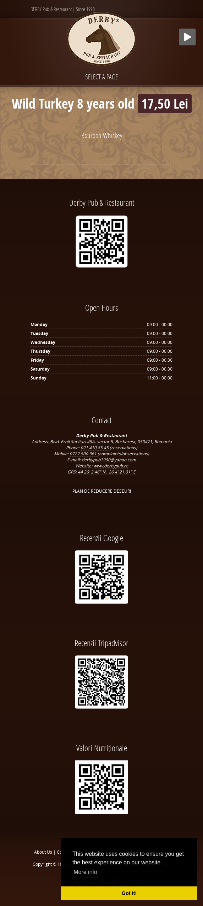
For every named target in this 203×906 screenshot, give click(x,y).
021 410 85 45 (95, 448)
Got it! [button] (129, 893)
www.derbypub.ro (110, 466)
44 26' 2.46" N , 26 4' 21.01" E (107, 472)
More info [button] (85, 872)
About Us (43, 852)
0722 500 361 (84, 454)
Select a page (101, 76)
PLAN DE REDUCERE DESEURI (101, 491)
